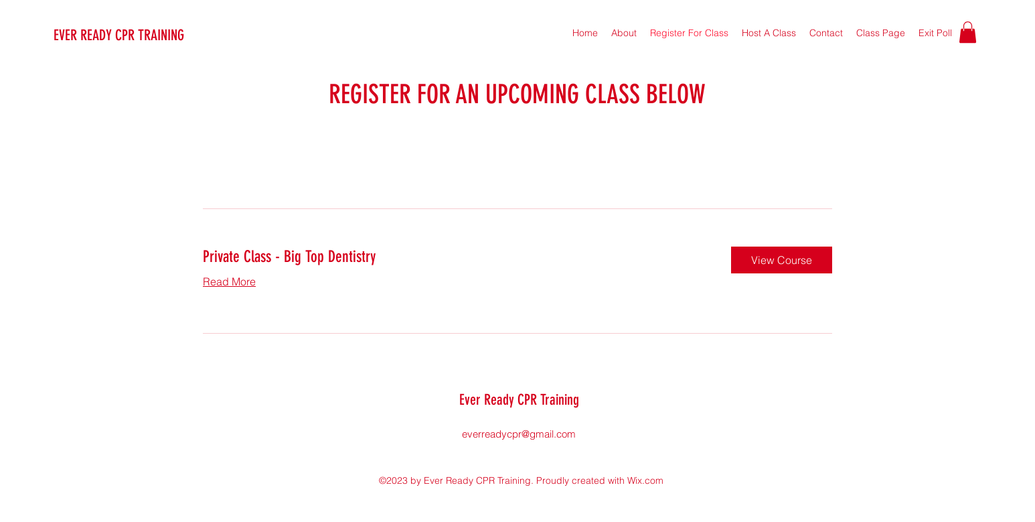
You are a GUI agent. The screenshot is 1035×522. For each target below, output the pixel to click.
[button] (968, 32)
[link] (456, 257)
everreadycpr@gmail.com (519, 434)
